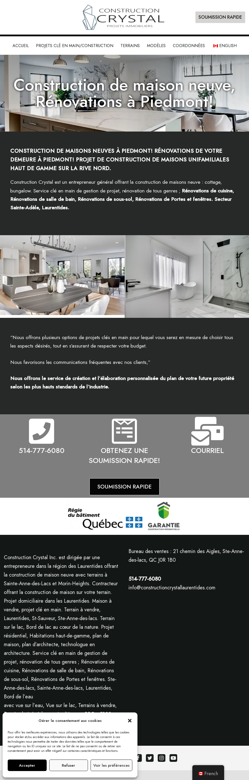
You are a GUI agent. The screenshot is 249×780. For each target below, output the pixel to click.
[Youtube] (173, 768)
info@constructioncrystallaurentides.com (171, 597)
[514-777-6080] (41, 432)
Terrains (130, 46)
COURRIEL (207, 452)
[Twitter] (150, 768)
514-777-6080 (41, 452)
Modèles (156, 46)
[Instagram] (161, 768)
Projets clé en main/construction (74, 46)
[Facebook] (138, 768)
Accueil (21, 46)
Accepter (27, 765)
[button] (129, 720)
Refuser (68, 765)
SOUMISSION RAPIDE (220, 17)
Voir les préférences (111, 765)
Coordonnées (189, 46)
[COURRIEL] (207, 432)
